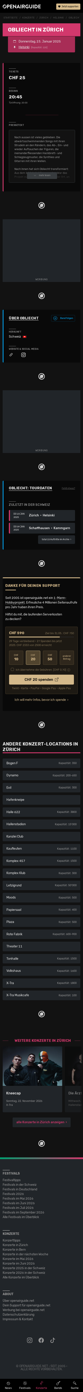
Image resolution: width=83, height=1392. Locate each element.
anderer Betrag (67, 657)
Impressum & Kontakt (18, 1319)
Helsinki (58, 18)
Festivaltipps (12, 1180)
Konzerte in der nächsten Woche (25, 1254)
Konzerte (28, 18)
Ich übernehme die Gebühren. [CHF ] (41, 670)
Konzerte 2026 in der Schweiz (24, 1273)
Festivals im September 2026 (23, 1212)
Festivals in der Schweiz (20, 1185)
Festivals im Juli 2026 (18, 1208)
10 (16, 657)
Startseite (11, 18)
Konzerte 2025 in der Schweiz (24, 1268)
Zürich (43, 18)
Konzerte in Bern (14, 1250)
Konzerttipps (11, 1240)
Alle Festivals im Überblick (21, 1217)
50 (50, 657)
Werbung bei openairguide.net (23, 1310)
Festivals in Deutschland (20, 1189)
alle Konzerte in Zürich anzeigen (40, 1122)
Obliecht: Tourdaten (30, 488)
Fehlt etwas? (68, 488)
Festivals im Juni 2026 (19, 1203)
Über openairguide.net (18, 1301)
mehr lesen (42, 175)
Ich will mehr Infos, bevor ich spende (40, 700)
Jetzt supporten (68, 6)
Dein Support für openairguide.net (26, 1305)
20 (33, 657)
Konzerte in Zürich (15, 1245)
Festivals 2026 (13, 1194)
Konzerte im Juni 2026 (19, 1263)
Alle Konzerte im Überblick (21, 1277)
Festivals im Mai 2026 (18, 1199)
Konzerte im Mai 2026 (18, 1259)
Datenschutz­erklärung (18, 1315)
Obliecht (74, 18)
